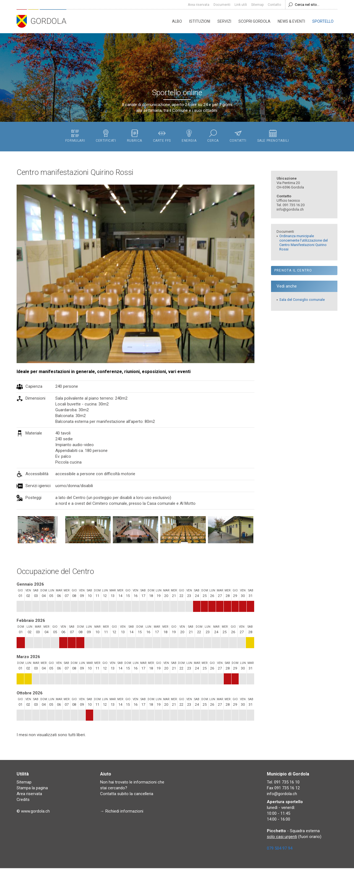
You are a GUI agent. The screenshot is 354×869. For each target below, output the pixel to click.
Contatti (238, 136)
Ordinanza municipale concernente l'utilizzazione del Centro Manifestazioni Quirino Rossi (303, 243)
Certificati (105, 136)
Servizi (224, 21)
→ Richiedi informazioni (121, 811)
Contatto (274, 5)
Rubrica (134, 136)
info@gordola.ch (282, 794)
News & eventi (291, 21)
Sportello (323, 21)
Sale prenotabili (274, 136)
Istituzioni (199, 21)
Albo (177, 21)
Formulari (74, 136)
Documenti (222, 5)
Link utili (241, 5)
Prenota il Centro (293, 271)
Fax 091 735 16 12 (283, 788)
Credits (23, 800)
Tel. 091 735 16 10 (283, 782)
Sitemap (257, 5)
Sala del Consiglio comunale (302, 300)
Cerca (213, 136)
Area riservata (198, 5)
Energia (189, 136)
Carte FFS (162, 136)
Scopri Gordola (254, 21)
